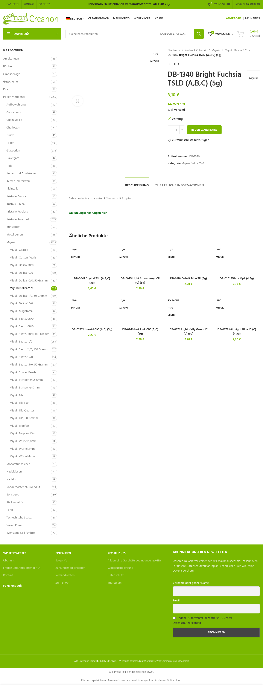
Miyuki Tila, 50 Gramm (24, 418)
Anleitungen (11, 58)
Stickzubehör (14, 502)
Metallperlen (14, 234)
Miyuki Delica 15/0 (21, 303)
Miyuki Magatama (21, 311)
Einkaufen (63, 553)
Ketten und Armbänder (21, 173)
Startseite (174, 50)
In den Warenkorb (204, 130)
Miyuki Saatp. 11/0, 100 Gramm (29, 349)
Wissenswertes (14, 553)
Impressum (115, 582)
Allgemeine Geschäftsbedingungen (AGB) (134, 560)
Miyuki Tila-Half (19, 403)
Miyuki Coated (19, 250)
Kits (5, 89)
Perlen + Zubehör (14, 97)
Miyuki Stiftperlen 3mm (25, 387)
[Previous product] (170, 64)
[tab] (137, 183)
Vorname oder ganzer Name (191, 583)
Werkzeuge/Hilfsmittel (20, 533)
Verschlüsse (13, 525)
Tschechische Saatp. (19, 517)
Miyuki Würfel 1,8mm (23, 441)
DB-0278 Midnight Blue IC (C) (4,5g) (236, 331)
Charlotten (13, 127)
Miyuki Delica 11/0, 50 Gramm (28, 296)
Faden (10, 143)
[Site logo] (31, 18)
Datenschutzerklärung (201, 566)
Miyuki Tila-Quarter (22, 410)
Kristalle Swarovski (18, 219)
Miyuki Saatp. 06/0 (21, 319)
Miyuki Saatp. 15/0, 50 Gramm (28, 364)
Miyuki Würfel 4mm (22, 456)
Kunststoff (13, 227)
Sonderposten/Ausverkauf (23, 487)
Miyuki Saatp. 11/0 (21, 341)
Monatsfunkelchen (18, 464)
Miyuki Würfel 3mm (22, 448)
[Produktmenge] (176, 129)
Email (176, 600)
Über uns (9, 560)
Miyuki (10, 242)
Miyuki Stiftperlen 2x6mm (26, 380)
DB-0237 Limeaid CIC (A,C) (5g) (92, 329)
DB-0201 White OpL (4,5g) (237, 278)
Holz (9, 166)
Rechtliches (117, 553)
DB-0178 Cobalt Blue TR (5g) (188, 278)
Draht (10, 135)
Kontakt (8, 575)
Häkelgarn (12, 158)
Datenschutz (116, 575)
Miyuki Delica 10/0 (21, 273)
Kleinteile (12, 188)
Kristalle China (15, 204)
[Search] (134, 34)
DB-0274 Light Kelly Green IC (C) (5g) (188, 331)
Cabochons (13, 112)
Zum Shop (61, 582)
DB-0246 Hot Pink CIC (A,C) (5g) (140, 331)
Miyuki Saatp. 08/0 (21, 326)
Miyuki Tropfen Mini (22, 433)
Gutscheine (10, 81)
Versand (179, 109)
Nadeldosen (14, 471)
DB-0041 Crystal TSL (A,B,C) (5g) (92, 280)
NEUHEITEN (252, 18)
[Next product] (178, 64)
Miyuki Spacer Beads (23, 372)
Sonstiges (12, 494)
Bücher (7, 66)
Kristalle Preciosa (17, 211)
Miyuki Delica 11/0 (21, 288)
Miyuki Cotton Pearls (23, 257)
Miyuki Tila (16, 395)
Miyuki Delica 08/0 (21, 265)
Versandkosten (64, 575)
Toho (9, 510)
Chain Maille (14, 120)
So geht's (61, 560)
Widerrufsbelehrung (120, 568)
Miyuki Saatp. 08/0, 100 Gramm (29, 334)
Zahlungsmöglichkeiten (70, 568)
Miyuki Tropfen (19, 426)
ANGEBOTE (233, 18)
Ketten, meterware (18, 181)
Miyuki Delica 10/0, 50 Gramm (29, 280)
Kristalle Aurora (16, 196)
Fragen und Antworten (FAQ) (22, 568)
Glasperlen (13, 150)
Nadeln (10, 479)
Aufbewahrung (16, 104)
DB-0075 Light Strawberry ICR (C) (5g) (140, 280)
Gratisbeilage (11, 74)
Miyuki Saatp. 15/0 (21, 357)
